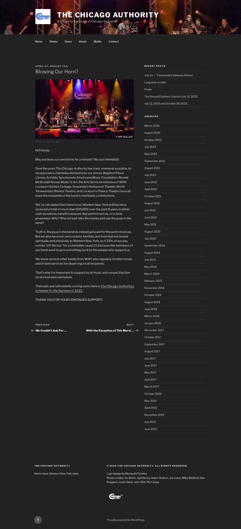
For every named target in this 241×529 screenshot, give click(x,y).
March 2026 (151, 125)
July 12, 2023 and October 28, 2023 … (167, 103)
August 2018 (152, 302)
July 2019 (150, 259)
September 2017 (154, 344)
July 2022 (150, 175)
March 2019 (151, 273)
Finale (148, 89)
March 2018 (151, 316)
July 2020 (150, 238)
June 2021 (150, 217)
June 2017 (150, 365)
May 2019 (150, 266)
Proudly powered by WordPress (126, 519)
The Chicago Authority (108, 15)
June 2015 (150, 429)
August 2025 (152, 132)
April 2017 (150, 379)
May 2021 (150, 224)
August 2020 (152, 231)
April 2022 (150, 189)
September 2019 (154, 245)
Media (97, 41)
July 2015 (150, 421)
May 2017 (150, 372)
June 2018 (150, 309)
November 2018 (154, 287)
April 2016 (150, 407)
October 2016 (152, 393)
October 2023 (153, 139)
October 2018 (152, 294)
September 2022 (154, 161)
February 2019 (153, 280)
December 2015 (154, 414)
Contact (114, 41)
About (83, 41)
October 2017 (152, 337)
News (68, 41)
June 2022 (150, 182)
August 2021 (152, 203)
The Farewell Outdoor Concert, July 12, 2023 (170, 96)
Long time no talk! (155, 82)
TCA (65, 66)
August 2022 (152, 168)
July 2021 (150, 210)
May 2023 (150, 153)
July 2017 (150, 358)
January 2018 (152, 323)
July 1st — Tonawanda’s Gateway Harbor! (168, 75)
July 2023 (150, 146)
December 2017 (154, 330)
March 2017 (151, 386)
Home (38, 41)
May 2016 (150, 400)
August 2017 (152, 351)
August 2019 (152, 252)
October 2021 (152, 196)
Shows (54, 41)
